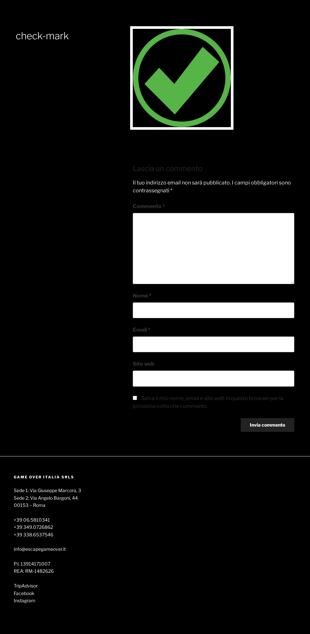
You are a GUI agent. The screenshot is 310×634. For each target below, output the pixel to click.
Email (141, 330)
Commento (149, 206)
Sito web (143, 364)
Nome (142, 296)
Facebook (24, 593)
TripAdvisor (26, 585)
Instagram (24, 600)
